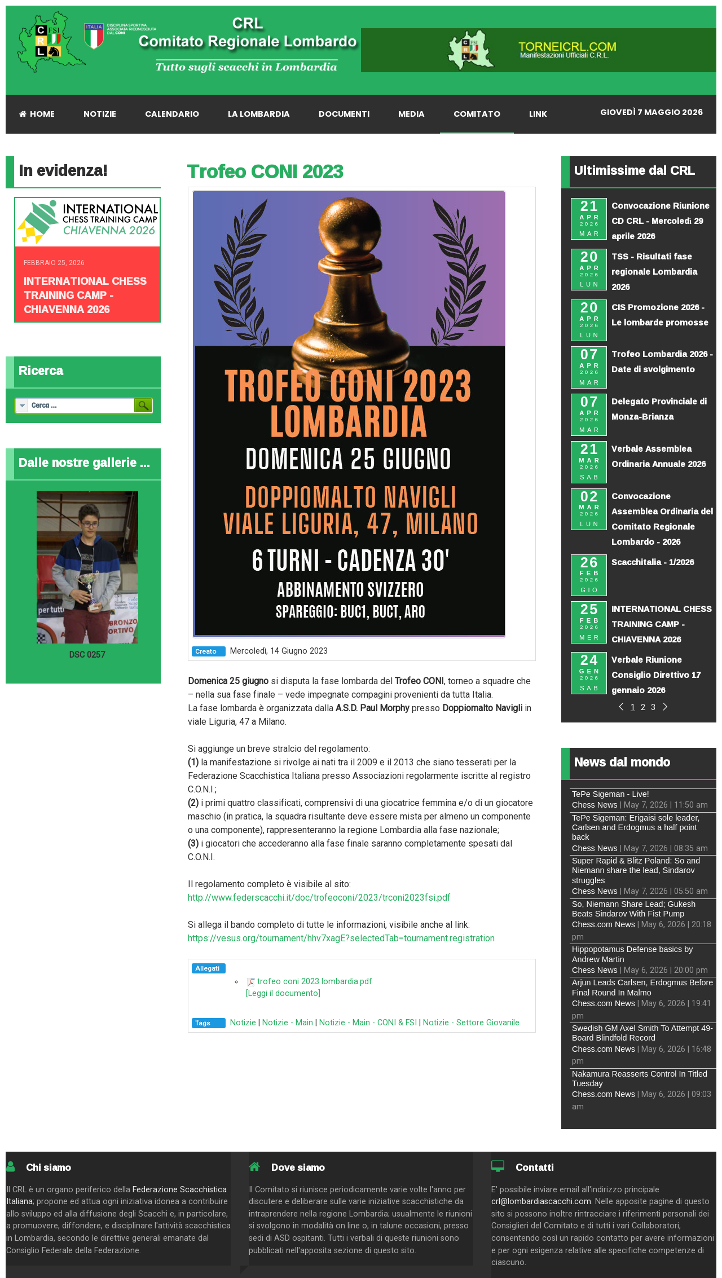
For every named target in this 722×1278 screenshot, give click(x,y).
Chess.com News (603, 924)
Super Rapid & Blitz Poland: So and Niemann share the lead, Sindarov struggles (636, 870)
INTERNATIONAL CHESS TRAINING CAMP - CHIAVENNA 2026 (85, 295)
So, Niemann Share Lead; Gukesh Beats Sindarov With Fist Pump (633, 909)
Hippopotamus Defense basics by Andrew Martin (632, 954)
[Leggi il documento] (283, 993)
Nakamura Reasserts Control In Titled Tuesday (639, 1078)
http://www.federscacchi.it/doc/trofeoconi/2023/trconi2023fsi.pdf (319, 897)
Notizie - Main (287, 1023)
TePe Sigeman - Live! (610, 794)
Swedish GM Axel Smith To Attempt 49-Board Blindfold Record (642, 1033)
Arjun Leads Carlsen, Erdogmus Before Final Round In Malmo (642, 987)
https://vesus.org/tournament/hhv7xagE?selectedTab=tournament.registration (341, 938)
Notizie (243, 1023)
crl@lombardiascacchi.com (541, 1201)
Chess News (595, 804)
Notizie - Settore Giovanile (471, 1023)
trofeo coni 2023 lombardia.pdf (314, 981)
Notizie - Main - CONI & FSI (368, 1023)
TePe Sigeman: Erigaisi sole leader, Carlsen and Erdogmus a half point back (635, 827)
